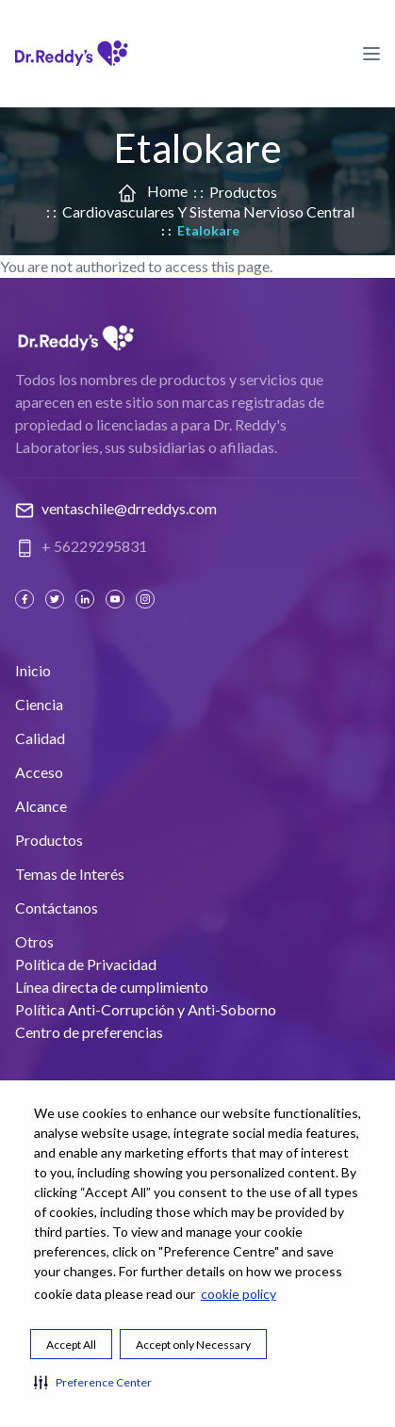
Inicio (33, 670)
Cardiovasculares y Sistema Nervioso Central (208, 211)
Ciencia (39, 704)
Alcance (41, 806)
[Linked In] (86, 599)
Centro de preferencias (89, 1032)
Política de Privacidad (85, 964)
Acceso (39, 772)
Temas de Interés (69, 874)
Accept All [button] (71, 1345)
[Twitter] (56, 599)
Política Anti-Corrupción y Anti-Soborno (145, 1009)
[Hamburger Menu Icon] (371, 52)
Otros (34, 941)
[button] (93, 1382)
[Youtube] (117, 599)
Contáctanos (56, 907)
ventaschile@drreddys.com (129, 508)
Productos (243, 192)
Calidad (40, 738)
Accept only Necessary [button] (193, 1345)
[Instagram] (147, 599)
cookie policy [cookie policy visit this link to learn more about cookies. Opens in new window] (238, 1294)
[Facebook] (26, 599)
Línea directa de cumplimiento (111, 987)
